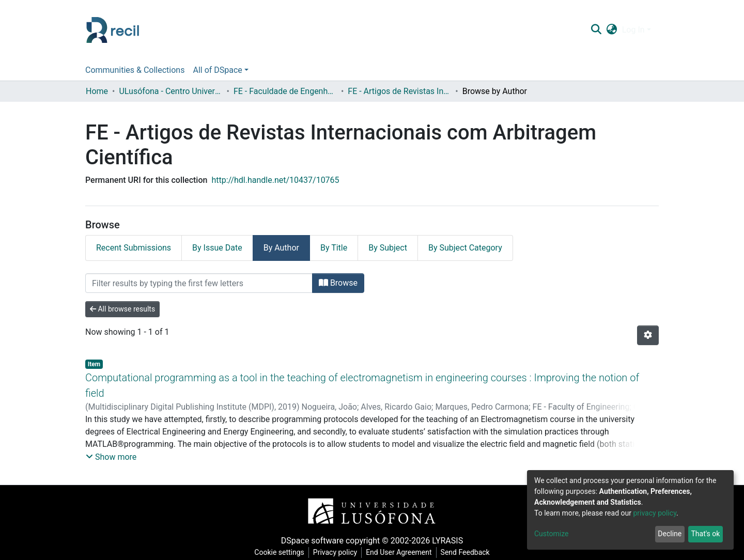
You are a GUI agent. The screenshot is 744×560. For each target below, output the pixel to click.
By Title (333, 248)
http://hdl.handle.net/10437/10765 (275, 180)
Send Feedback (465, 552)
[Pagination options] (648, 335)
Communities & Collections (134, 70)
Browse (338, 283)
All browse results (122, 309)
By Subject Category (465, 248)
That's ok (705, 534)
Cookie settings (279, 552)
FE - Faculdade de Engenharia (285, 91)
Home (97, 91)
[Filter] (199, 283)
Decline (669, 534)
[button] (611, 30)
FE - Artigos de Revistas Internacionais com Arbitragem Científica (399, 91)
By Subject (387, 248)
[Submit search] (596, 30)
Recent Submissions (133, 248)
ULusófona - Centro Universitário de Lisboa (170, 91)
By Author (281, 248)
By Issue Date (217, 248)
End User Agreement (398, 552)
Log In (633, 30)
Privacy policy (335, 552)
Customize (551, 534)
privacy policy (654, 513)
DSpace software (312, 541)
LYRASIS (447, 541)
